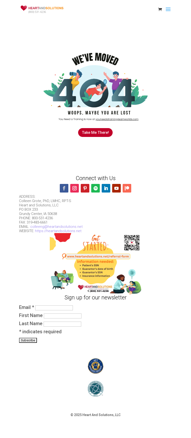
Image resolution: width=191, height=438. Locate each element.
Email (27, 307)
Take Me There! (95, 132)
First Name (31, 315)
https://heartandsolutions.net (58, 231)
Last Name (31, 323)
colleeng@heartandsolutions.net (56, 226)
